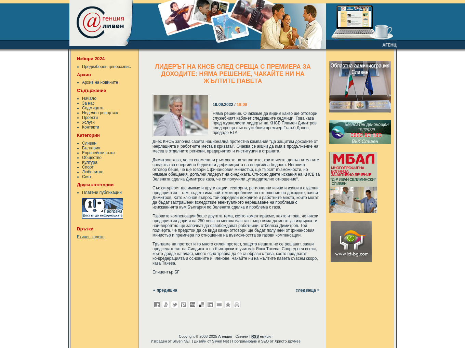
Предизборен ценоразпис (106, 66)
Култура (89, 162)
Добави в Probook (183, 304)
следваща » (307, 290)
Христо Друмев (288, 341)
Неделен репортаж (100, 112)
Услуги (88, 122)
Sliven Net (220, 341)
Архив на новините (100, 82)
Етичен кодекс (90, 237)
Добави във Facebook (157, 304)
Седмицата (92, 108)
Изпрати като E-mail (219, 304)
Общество (92, 157)
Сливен (89, 143)
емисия (262, 336)
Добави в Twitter (174, 304)
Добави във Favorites (228, 304)
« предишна (165, 290)
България (91, 148)
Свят (86, 176)
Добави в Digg (192, 304)
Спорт (88, 167)
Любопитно (92, 172)
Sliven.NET (182, 341)
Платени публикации (102, 192)
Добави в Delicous (201, 304)
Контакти (90, 127)
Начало (89, 98)
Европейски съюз (98, 152)
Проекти (90, 117)
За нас (88, 103)
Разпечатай (237, 304)
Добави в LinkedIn (210, 304)
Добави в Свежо (166, 304)
